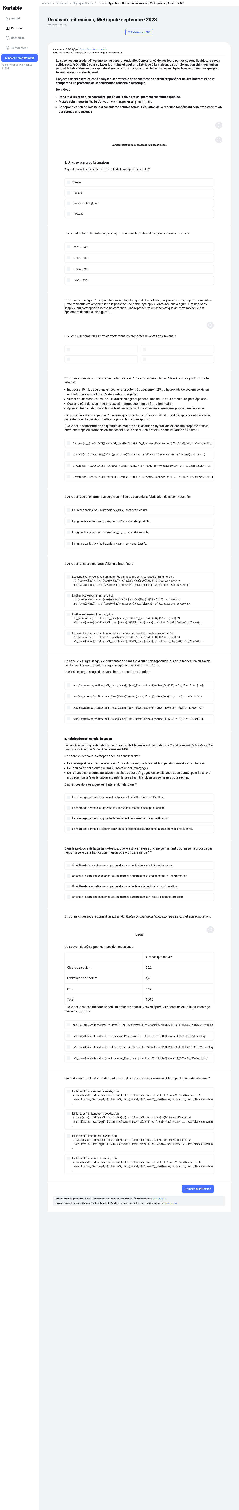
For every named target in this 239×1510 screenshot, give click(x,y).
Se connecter (17, 48)
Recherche (15, 38)
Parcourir (14, 28)
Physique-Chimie (83, 3)
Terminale (61, 3)
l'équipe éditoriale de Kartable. (93, 49)
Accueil (13, 18)
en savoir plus (159, 1199)
